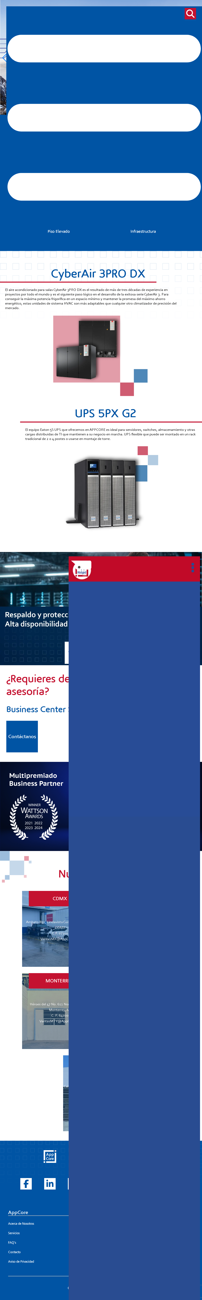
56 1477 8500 (162, 1224)
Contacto (14, 1252)
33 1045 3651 (157, 1233)
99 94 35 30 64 (128, 1262)
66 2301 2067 (129, 1252)
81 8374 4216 (128, 1243)
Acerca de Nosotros (21, 1224)
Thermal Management (125, 1174)
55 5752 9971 (131, 1224)
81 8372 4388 (158, 1243)
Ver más (75, 652)
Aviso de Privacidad (21, 1262)
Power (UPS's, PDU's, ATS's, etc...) (132, 1164)
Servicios (14, 1233)
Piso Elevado (118, 1193)
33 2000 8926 (127, 1233)
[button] (4, 58)
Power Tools (118, 1183)
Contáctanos (22, 737)
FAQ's (12, 1243)
